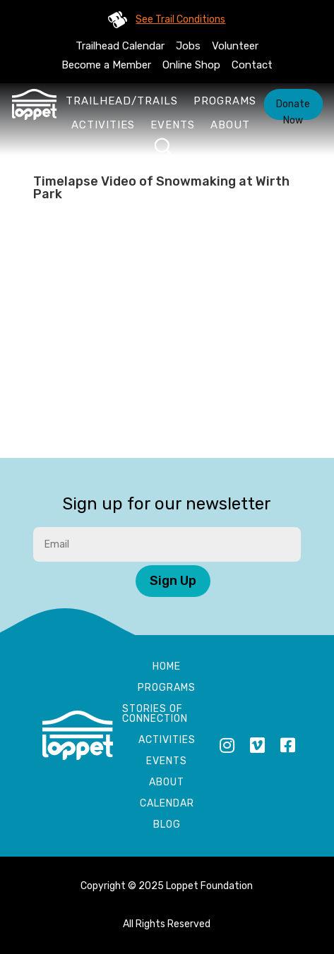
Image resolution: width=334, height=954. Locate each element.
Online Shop (191, 65)
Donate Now (293, 109)
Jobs (188, 46)
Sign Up (173, 580)
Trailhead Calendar (120, 46)
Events (172, 125)
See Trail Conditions (180, 19)
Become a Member (106, 65)
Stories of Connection (155, 714)
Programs (224, 101)
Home (167, 667)
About (230, 125)
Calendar (167, 804)
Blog (167, 825)
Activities (103, 125)
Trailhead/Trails (122, 101)
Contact (252, 65)
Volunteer (235, 46)
